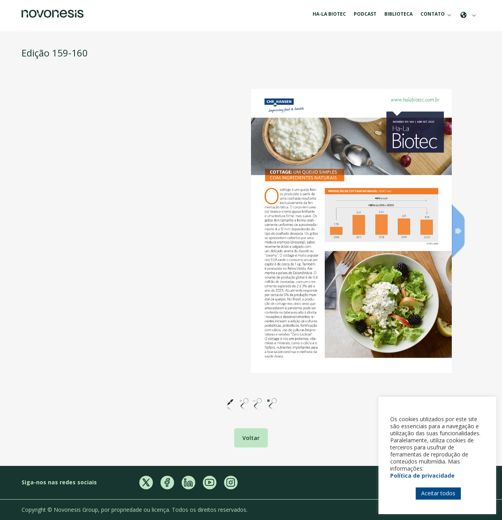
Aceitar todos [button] (438, 493)
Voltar (251, 438)
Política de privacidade (422, 475)
